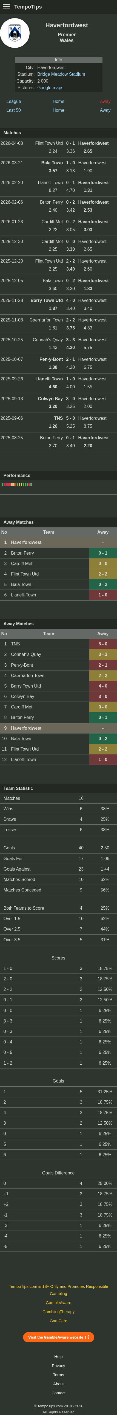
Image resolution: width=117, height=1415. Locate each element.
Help (58, 1356)
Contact (58, 1393)
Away (105, 110)
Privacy (58, 1366)
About (58, 1384)
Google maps (50, 87)
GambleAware (58, 1303)
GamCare (58, 1321)
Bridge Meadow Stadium (61, 74)
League (14, 101)
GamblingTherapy (58, 1312)
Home (58, 101)
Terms (58, 1375)
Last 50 (14, 110)
